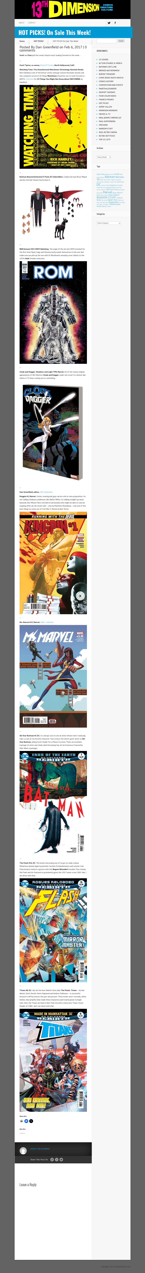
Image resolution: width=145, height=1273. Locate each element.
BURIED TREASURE (107, 74)
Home (22, 41)
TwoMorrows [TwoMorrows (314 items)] (114, 204)
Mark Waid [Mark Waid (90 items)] (100, 193)
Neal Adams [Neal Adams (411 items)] (113, 194)
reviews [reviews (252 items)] (119, 197)
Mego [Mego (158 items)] (115, 193)
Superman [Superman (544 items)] (113, 202)
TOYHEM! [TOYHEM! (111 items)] (106, 204)
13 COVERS (103, 59)
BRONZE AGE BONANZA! (109, 70)
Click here (30, 79)
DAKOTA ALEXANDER (108, 88)
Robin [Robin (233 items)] (99, 200)
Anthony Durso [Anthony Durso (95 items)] (109, 174)
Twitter (61, 1160)
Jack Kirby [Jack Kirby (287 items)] (114, 189)
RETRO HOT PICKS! (107, 136)
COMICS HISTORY (106, 81)
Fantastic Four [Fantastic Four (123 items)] (101, 187)
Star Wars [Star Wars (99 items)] (105, 202)
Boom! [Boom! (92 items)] (102, 180)
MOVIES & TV (104, 114)
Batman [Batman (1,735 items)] (110, 177)
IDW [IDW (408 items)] (108, 189)
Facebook (57, 1160)
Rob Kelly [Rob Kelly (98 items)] (104, 200)
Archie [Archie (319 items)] (116, 174)
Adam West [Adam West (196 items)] (101, 174)
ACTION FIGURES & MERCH (110, 63)
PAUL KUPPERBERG (107, 121)
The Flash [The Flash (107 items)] (122, 202)
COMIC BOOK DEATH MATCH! (111, 77)
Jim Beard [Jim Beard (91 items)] (121, 190)
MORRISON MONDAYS (108, 110)
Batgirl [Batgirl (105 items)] (102, 177)
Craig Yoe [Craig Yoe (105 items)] (113, 182)
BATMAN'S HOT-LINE (108, 67)
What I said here (46, 622)
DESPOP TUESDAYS (107, 92)
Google (52, 1160)
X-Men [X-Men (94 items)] (109, 206)
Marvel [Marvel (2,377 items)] (107, 192)
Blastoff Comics (47, 65)
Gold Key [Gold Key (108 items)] (118, 187)
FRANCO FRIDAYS (106, 99)
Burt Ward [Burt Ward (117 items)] (107, 180)
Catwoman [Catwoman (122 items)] (100, 182)
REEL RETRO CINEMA (108, 132)
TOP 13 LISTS (104, 139)
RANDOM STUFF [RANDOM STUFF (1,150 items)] (106, 197)
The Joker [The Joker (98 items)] (99, 204)
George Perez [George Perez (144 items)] (110, 187)
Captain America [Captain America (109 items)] (116, 180)
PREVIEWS (103, 125)
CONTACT (31, 23)
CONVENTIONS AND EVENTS (111, 85)
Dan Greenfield (47, 47)
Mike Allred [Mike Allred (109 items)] (104, 195)
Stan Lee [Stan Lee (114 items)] (121, 200)
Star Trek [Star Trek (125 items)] (99, 202)
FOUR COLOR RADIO (107, 96)
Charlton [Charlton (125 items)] (107, 182)
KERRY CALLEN (105, 107)
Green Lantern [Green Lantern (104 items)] (101, 190)
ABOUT (21, 23)
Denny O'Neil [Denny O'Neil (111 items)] (105, 185)
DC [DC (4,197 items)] (99, 184)
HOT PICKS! (39, 41)
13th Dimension (46, 492)
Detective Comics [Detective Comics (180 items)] (116, 185)
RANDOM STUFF (106, 128)
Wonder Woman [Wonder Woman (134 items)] (102, 206)
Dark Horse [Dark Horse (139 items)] (120, 182)
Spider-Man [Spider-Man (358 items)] (112, 199)
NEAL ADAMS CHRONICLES (110, 117)
